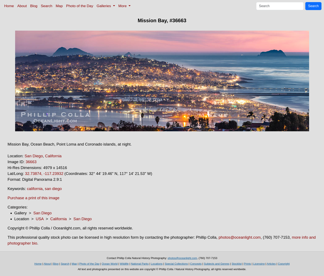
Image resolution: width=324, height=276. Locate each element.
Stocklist (237, 263)
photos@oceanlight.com (240, 237)
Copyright (284, 263)
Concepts (196, 263)
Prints (247, 263)
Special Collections (176, 263)
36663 (31, 162)
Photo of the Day (79, 6)
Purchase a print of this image (33, 198)
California (53, 156)
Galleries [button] (104, 6)
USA (39, 219)
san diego (53, 188)
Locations (157, 263)
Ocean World (110, 263)
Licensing (259, 263)
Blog (34, 6)
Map (59, 6)
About (22, 6)
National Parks (140, 263)
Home (9, 6)
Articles (271, 263)
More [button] (123, 6)
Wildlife (124, 263)
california (35, 188)
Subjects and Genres (216, 263)
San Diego (34, 156)
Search (46, 6)
